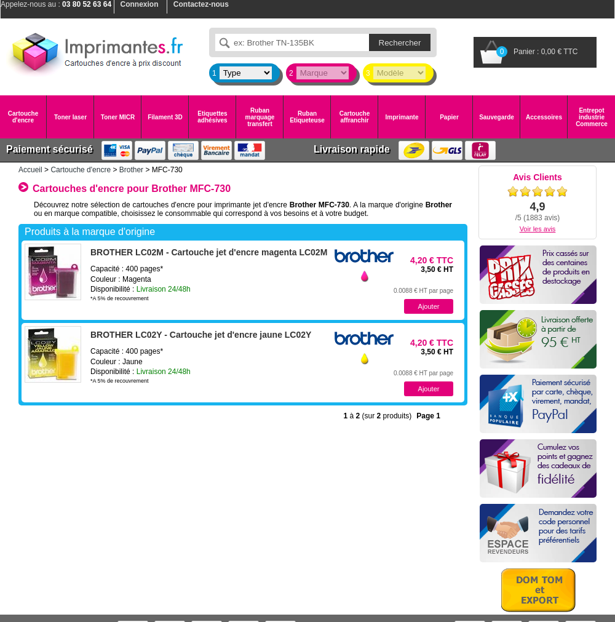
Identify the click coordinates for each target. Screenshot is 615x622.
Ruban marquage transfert (260, 117)
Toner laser (70, 117)
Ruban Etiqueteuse (307, 117)
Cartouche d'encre (23, 117)
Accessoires (544, 117)
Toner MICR (118, 117)
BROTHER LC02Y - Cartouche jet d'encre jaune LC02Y (200, 335)
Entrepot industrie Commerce (592, 117)
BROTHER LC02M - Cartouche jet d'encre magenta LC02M (208, 252)
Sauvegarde (496, 117)
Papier (449, 117)
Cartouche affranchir (354, 117)
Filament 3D (165, 117)
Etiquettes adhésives (212, 117)
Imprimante (402, 117)
